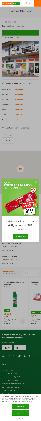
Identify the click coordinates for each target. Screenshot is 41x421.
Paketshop (7, 135)
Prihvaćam (20, 406)
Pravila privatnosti (26, 401)
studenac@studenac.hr (15, 26)
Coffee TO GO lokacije (8, 390)
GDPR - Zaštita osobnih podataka (11, 380)
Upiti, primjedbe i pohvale (9, 373)
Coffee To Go (8, 141)
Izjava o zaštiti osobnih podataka (11, 377)
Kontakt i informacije (8, 370)
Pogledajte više (31, 273)
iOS (7, 348)
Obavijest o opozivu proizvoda (11, 387)
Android (20, 348)
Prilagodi (20, 418)
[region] (20, 172)
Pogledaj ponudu (21, 236)
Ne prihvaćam (21, 413)
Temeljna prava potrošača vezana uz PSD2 (14, 383)
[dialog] (20, 407)
